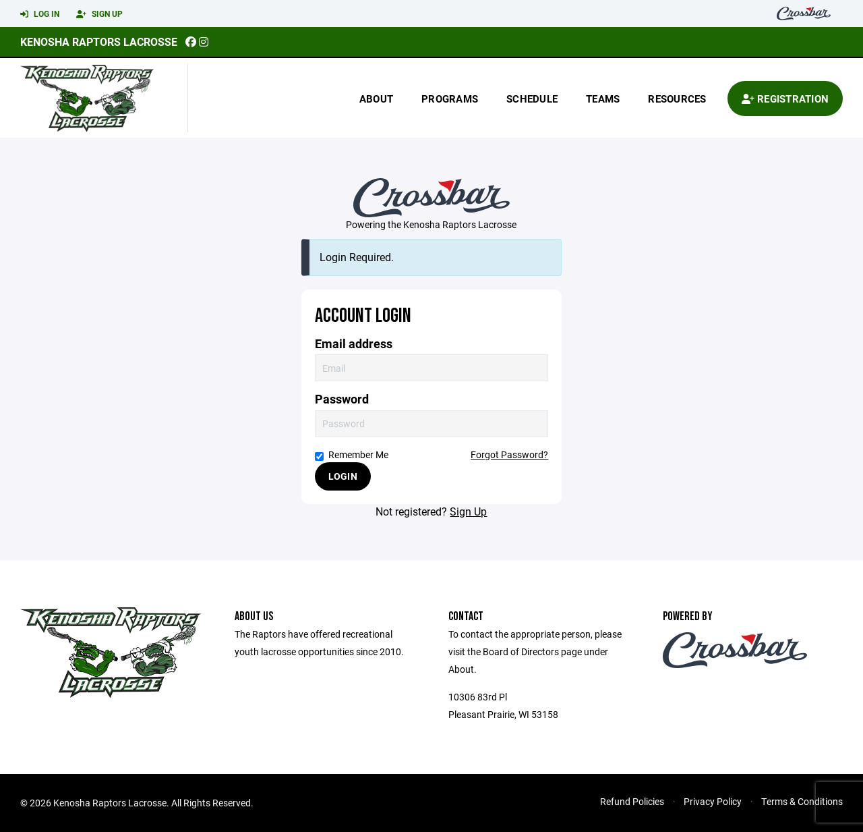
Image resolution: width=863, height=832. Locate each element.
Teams (603, 98)
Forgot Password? (509, 454)
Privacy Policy (713, 801)
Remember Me (351, 454)
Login (342, 476)
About (376, 98)
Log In (39, 14)
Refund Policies (632, 801)
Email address (353, 344)
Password (342, 399)
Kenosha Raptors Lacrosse (98, 41)
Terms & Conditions (802, 801)
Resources (677, 98)
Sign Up (99, 14)
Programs (449, 98)
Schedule (532, 98)
